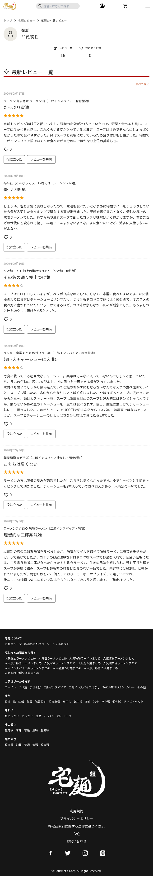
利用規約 (76, 811)
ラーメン (10, 687)
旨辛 (96, 702)
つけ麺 (23, 687)
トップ (8, 20)
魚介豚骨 (54, 702)
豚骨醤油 (40, 702)
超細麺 (9, 745)
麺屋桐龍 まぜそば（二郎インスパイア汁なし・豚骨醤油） (44, 457)
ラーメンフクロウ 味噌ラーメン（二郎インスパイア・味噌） (45, 528)
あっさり (27, 716)
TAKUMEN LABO (113, 687)
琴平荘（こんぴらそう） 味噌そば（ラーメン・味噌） (41, 183)
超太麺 (45, 745)
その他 (141, 687)
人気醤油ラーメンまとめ (20, 658)
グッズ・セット (134, 702)
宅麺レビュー (26, 20)
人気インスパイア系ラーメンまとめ (27, 668)
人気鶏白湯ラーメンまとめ (120, 663)
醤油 (7, 702)
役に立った (14, 159)
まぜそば (35, 687)
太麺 (35, 745)
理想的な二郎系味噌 (23, 535)
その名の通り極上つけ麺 (27, 277)
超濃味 (45, 730)
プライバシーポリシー (76, 818)
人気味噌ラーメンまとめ (85, 658)
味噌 (21, 702)
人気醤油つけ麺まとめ (67, 668)
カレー (130, 687)
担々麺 (105, 702)
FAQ (77, 833)
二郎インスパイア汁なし (84, 687)
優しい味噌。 (16, 189)
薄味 (19, 730)
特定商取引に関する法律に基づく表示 (76, 826)
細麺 (19, 745)
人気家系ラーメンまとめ (59, 663)
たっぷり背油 (16, 107)
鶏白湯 (78, 702)
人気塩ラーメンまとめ (52, 658)
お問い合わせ (77, 841)
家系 (88, 702)
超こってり (64, 716)
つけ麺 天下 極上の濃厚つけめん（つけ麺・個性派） (41, 271)
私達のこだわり (34, 644)
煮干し (67, 702)
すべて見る (142, 84)
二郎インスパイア (54, 687)
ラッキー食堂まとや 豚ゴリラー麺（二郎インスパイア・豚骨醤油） (50, 353)
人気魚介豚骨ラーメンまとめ (23, 663)
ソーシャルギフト (58, 644)
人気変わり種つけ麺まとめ (22, 673)
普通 (38, 716)
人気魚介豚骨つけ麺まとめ (101, 668)
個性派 (116, 702)
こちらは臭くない (21, 464)
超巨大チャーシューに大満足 (31, 359)
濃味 (35, 730)
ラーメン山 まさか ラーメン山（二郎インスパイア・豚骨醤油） (47, 101)
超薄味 (9, 730)
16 (62, 55)
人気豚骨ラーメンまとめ (118, 658)
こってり (49, 716)
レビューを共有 (41, 159)
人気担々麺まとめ (89, 663)
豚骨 (29, 702)
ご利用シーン (13, 644)
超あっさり (12, 716)
